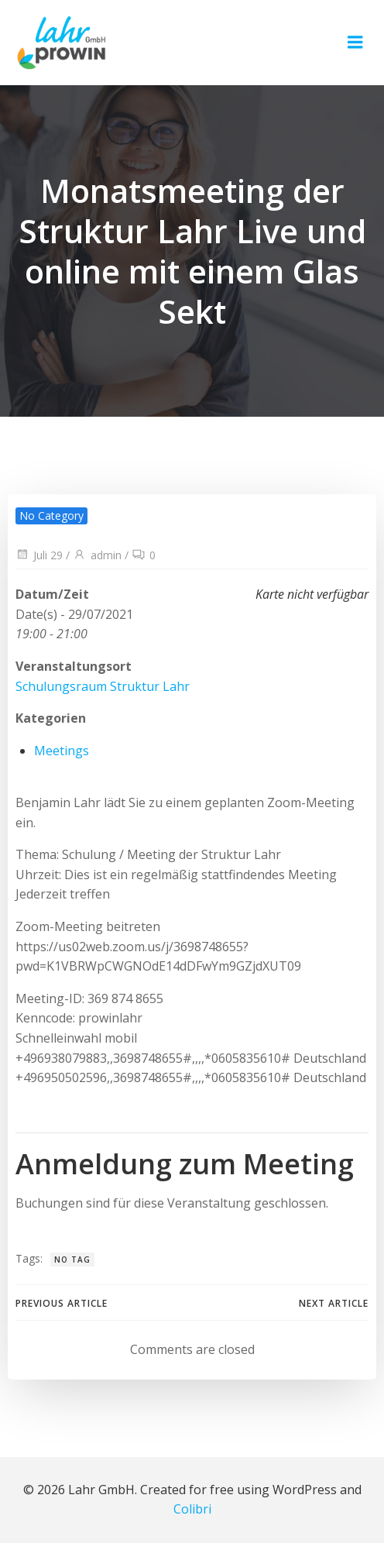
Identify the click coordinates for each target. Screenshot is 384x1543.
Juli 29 (39, 555)
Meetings (61, 750)
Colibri (192, 1508)
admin (97, 555)
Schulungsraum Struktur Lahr (102, 686)
